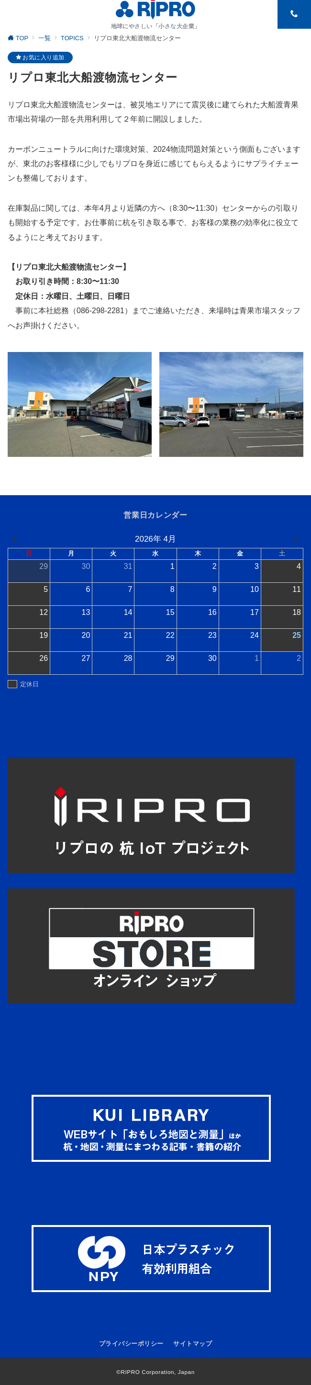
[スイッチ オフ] (294, 14)
